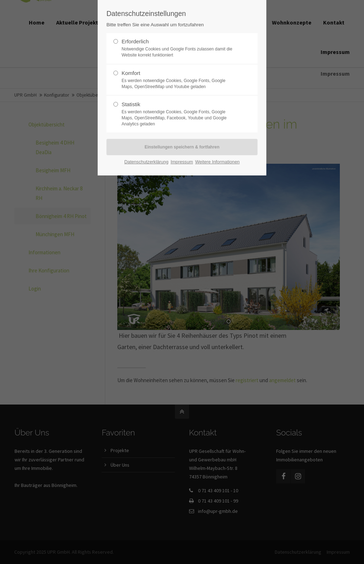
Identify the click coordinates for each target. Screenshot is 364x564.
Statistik (179, 114)
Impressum (182, 161)
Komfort (179, 80)
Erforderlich (179, 48)
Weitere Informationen (217, 161)
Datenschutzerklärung (146, 161)
